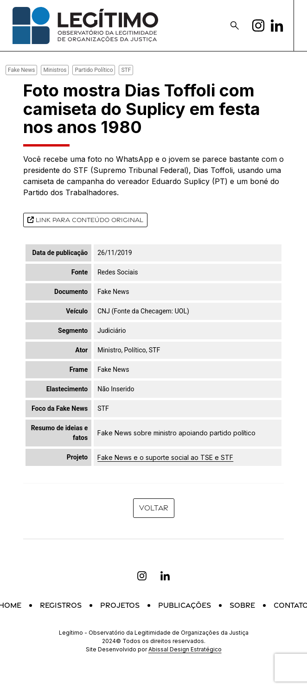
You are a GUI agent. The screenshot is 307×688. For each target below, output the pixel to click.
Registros (61, 605)
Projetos (120, 605)
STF (126, 70)
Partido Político (94, 70)
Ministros (54, 70)
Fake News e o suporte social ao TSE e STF (165, 457)
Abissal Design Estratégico (185, 649)
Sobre (242, 605)
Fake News (21, 70)
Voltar (153, 508)
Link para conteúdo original (85, 219)
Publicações (184, 605)
